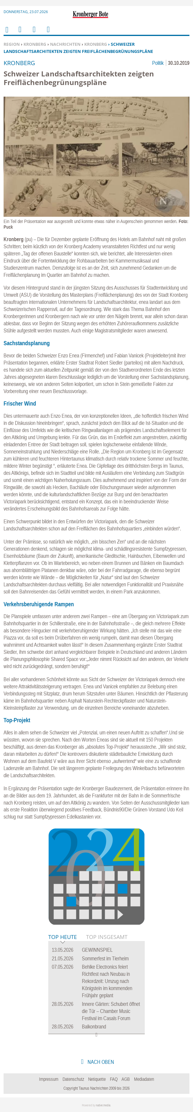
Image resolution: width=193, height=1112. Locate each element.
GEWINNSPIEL (97, 950)
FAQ (114, 1079)
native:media (103, 1105)
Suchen (33, 33)
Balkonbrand (94, 1026)
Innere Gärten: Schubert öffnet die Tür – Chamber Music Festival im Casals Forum (111, 1011)
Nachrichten (65, 44)
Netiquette (97, 1079)
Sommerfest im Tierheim (105, 958)
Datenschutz (73, 1079)
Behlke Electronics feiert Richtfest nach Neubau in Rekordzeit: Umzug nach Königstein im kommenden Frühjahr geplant (107, 981)
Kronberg (35, 44)
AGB (126, 1079)
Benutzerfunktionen (47, 33)
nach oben (100, 1062)
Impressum (48, 1079)
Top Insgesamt (106, 937)
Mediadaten (144, 1079)
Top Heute (62, 937)
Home (6, 33)
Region (12, 44)
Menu (19, 33)
